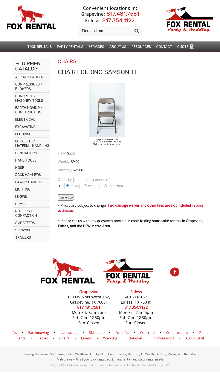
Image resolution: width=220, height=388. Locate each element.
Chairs (64, 338)
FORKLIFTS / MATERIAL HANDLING (32, 143)
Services (96, 47)
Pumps (204, 332)
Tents (21, 338)
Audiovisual (194, 338)
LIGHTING (23, 189)
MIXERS (21, 197)
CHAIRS (67, 61)
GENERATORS (26, 153)
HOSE (19, 168)
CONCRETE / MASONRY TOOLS (29, 98)
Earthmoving (38, 332)
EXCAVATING (25, 127)
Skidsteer (96, 332)
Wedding (110, 338)
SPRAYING (23, 230)
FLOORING (23, 134)
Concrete (147, 332)
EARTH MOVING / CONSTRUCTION (28, 110)
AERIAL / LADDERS (30, 77)
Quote (186, 46)
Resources (141, 47)
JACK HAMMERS (28, 175)
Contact (164, 47)
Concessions (164, 338)
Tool (39, 47)
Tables (42, 338)
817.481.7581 (123, 14)
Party (70, 47)
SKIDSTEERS (25, 223)
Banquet (135, 338)
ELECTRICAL (25, 120)
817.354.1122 (118, 20)
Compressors (177, 332)
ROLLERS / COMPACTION (26, 213)
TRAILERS (23, 237)
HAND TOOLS (26, 160)
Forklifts (122, 332)
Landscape (69, 332)
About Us (117, 47)
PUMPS (21, 204)
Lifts (13, 332)
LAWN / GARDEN (28, 182)
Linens (86, 338)
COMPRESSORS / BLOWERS (28, 86)
